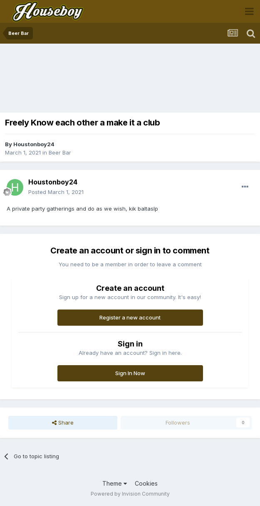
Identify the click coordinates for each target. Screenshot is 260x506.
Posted (56, 192)
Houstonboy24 (33, 144)
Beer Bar (60, 152)
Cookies (146, 483)
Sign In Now (130, 373)
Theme (114, 483)
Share (63, 422)
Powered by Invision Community (130, 494)
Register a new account (130, 317)
